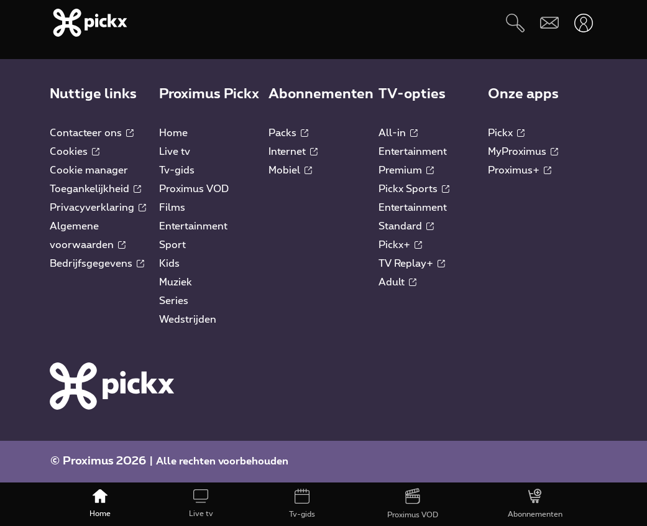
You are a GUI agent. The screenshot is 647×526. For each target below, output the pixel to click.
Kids (169, 264)
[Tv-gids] (301, 504)
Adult (397, 282)
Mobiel (290, 170)
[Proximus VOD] (412, 504)
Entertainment (193, 226)
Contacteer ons (92, 133)
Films (172, 208)
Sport (172, 245)
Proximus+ (519, 170)
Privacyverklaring (98, 208)
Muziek (175, 282)
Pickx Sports (414, 189)
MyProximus (523, 152)
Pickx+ (400, 245)
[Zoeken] (515, 23)
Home (173, 133)
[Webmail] (549, 23)
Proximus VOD (194, 189)
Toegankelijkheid (95, 189)
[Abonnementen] (535, 504)
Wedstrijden (187, 320)
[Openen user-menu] (583, 23)
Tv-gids (177, 170)
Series (173, 301)
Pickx (506, 133)
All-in (398, 133)
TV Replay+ (412, 264)
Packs (288, 133)
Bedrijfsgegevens (97, 264)
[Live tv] (200, 504)
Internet (293, 152)
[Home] (100, 504)
